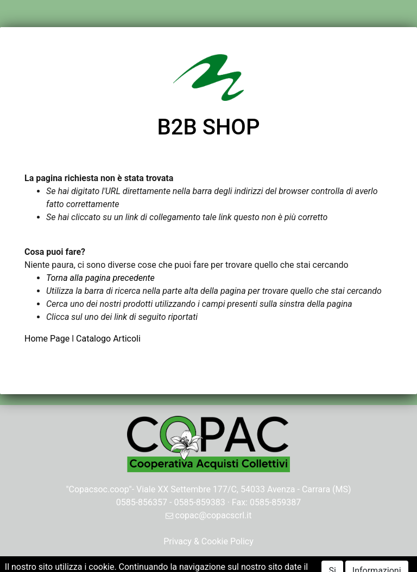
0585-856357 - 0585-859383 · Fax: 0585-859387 (208, 502)
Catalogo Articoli (108, 338)
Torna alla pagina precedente (100, 278)
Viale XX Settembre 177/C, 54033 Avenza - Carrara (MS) (243, 489)
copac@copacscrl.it (209, 515)
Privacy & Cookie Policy (208, 541)
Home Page (48, 338)
